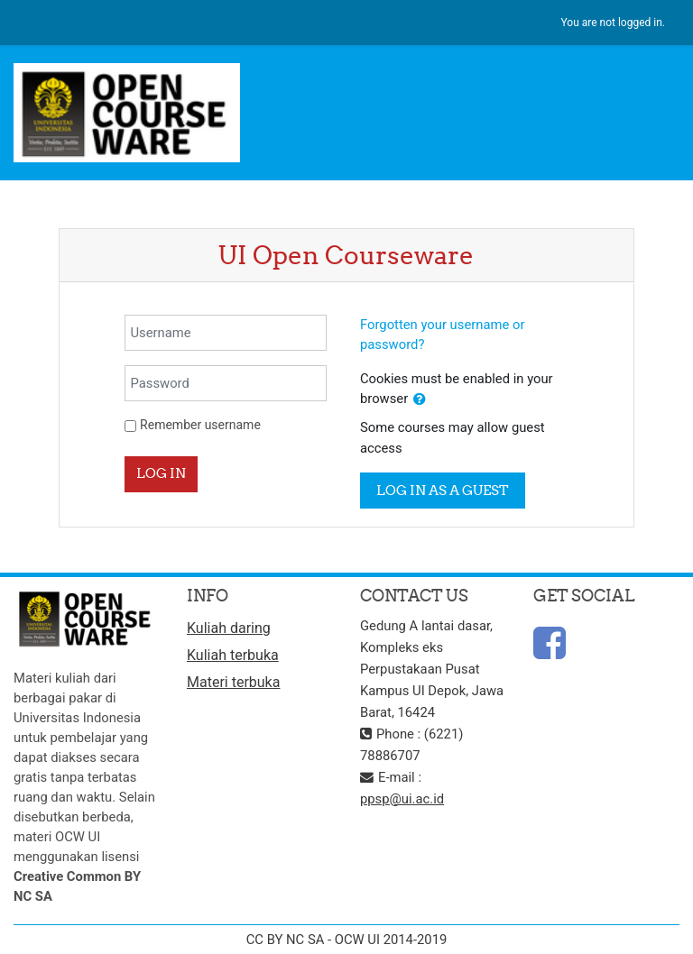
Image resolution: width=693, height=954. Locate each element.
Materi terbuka (233, 682)
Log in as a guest (442, 490)
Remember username (200, 424)
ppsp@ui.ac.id (402, 799)
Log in (161, 473)
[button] (419, 399)
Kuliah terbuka (233, 655)
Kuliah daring (229, 628)
